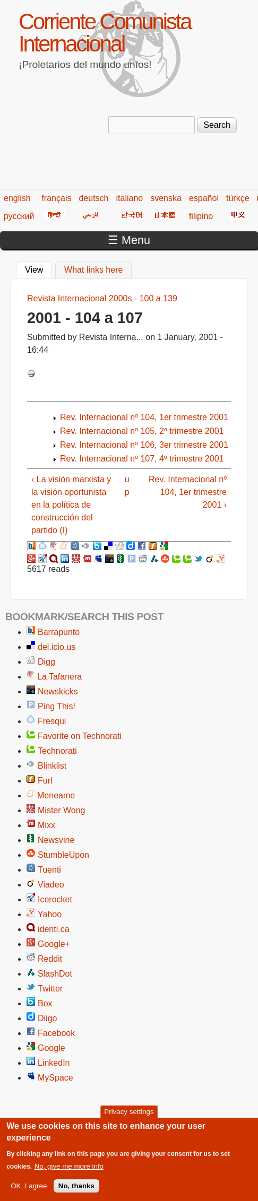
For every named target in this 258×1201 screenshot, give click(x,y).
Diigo (47, 1018)
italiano (129, 198)
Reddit (50, 958)
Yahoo (50, 914)
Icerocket (55, 899)
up (127, 486)
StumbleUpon (63, 854)
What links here (93, 269)
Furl (45, 780)
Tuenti (49, 869)
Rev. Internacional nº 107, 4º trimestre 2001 (141, 458)
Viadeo (51, 884)
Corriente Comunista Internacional (105, 32)
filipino (201, 216)
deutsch (93, 198)
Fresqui (52, 721)
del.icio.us (56, 646)
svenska (166, 198)
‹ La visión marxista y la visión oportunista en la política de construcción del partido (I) (71, 505)
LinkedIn (54, 1062)
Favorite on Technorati (80, 736)
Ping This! (56, 706)
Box (45, 1003)
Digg (46, 661)
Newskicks (58, 691)
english (17, 198)
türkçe (238, 198)
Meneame (56, 795)
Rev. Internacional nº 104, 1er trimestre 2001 (144, 417)
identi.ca (54, 929)
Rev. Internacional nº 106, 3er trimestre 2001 (144, 444)
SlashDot (55, 973)
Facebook (56, 1033)
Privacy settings (128, 1118)
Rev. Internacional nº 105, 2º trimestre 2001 (141, 431)
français (56, 198)
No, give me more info (69, 1173)
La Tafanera (59, 676)
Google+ (54, 943)
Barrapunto (59, 632)
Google (51, 1047)
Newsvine (56, 840)
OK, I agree (29, 1192)
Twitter (50, 988)
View (38, 268)
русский (19, 216)
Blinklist (52, 765)
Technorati (57, 750)
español (204, 198)
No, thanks (76, 1192)
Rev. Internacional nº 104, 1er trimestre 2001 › (188, 492)
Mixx (46, 825)
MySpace (55, 1077)
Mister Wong (61, 810)
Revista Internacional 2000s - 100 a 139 (102, 298)
